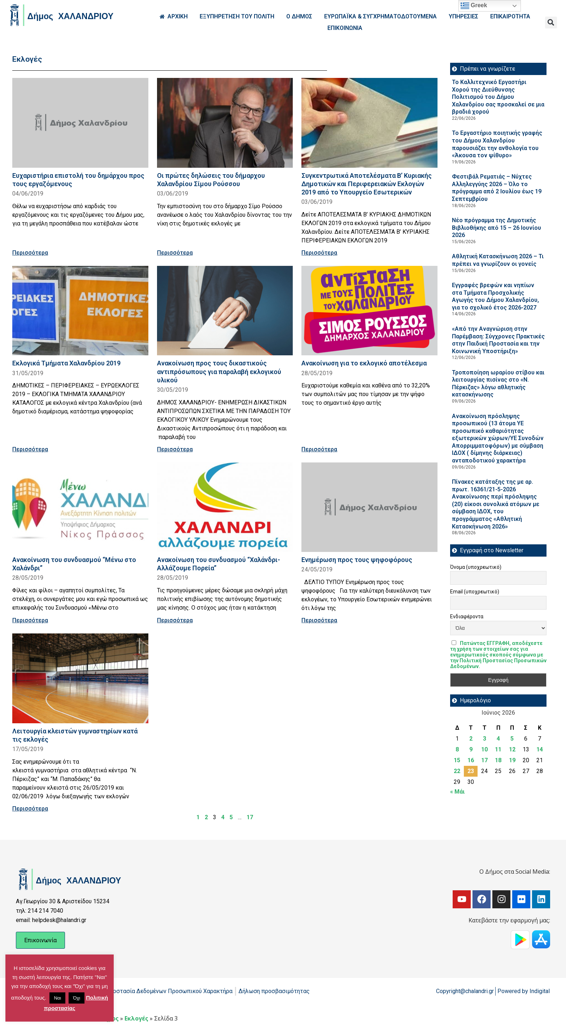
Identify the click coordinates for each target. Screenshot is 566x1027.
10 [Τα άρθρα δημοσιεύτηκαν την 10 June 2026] (484, 749)
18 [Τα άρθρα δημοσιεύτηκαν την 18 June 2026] (498, 760)
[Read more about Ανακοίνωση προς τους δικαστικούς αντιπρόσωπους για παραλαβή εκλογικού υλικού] (225, 311)
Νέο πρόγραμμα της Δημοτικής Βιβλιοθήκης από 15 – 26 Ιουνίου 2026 (496, 227)
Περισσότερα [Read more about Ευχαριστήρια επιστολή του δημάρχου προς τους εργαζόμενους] (30, 252)
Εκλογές (136, 1018)
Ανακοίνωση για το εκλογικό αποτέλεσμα (364, 363)
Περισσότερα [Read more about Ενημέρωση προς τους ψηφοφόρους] (319, 620)
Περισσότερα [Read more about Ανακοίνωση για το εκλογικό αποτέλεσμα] (319, 449)
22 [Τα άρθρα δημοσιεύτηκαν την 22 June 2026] (457, 771)
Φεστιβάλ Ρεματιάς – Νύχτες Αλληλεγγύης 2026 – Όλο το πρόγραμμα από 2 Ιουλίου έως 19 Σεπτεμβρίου (496, 187)
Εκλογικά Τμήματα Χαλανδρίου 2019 (66, 363)
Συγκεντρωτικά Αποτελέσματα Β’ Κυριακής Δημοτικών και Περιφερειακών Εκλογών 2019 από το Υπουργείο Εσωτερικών (366, 184)
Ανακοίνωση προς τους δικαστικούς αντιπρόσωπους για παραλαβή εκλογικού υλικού (219, 371)
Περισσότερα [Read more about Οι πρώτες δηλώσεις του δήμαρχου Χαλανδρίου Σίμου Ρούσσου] (175, 252)
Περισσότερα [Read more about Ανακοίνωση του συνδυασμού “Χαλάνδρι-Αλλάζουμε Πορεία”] (175, 620)
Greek (474, 5)
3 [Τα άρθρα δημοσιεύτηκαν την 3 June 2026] (484, 738)
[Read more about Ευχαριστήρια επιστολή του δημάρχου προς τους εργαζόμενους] (80, 123)
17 (250, 817)
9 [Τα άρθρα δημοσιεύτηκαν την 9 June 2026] (471, 749)
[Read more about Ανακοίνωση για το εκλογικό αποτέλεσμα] (369, 311)
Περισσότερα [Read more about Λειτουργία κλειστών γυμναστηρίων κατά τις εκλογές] (30, 808)
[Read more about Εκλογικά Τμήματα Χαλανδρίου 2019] (80, 311)
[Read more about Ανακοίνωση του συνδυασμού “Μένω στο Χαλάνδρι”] (80, 507)
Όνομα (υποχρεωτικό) (475, 567)
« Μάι (457, 791)
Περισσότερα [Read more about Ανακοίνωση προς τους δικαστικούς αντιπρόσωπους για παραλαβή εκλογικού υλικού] (175, 449)
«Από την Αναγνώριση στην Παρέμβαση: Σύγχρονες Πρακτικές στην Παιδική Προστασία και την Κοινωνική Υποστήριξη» (498, 340)
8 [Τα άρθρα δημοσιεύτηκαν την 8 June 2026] (457, 749)
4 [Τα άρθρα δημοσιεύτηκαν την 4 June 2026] (498, 738)
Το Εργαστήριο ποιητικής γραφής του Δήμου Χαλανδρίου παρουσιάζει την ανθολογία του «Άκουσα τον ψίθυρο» (497, 144)
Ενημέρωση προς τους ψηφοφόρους (356, 559)
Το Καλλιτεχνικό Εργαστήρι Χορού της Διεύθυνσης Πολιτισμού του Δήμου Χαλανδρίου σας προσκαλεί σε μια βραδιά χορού (498, 97)
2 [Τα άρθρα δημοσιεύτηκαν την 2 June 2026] (471, 738)
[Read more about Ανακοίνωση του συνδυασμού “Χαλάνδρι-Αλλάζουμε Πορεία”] (225, 507)
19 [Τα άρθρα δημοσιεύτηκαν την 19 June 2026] (512, 760)
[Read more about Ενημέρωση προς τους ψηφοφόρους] (369, 507)
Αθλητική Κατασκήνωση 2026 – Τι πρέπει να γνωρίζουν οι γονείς (498, 260)
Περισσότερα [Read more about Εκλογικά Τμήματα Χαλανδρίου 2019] (30, 449)
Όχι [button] (76, 998)
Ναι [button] (57, 998)
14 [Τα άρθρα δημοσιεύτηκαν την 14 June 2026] (539, 749)
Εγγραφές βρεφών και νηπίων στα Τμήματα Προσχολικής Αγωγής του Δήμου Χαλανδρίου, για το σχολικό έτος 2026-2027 (495, 296)
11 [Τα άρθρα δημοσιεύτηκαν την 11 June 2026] (498, 749)
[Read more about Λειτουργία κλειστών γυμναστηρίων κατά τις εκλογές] (80, 678)
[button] (551, 22)
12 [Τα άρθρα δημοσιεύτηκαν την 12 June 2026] (512, 749)
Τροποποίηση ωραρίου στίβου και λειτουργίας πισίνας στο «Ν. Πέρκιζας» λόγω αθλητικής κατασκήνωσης (498, 383)
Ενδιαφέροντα (466, 616)
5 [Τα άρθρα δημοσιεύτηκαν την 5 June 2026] (512, 738)
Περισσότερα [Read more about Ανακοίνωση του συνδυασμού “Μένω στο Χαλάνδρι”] (30, 620)
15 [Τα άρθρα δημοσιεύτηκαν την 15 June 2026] (457, 760)
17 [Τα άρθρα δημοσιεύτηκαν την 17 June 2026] (484, 760)
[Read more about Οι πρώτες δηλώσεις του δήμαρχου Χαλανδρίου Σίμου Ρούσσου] (225, 123)
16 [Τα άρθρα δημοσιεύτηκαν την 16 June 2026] (470, 760)
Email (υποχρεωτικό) (474, 591)
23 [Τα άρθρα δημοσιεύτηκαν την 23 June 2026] (470, 771)
